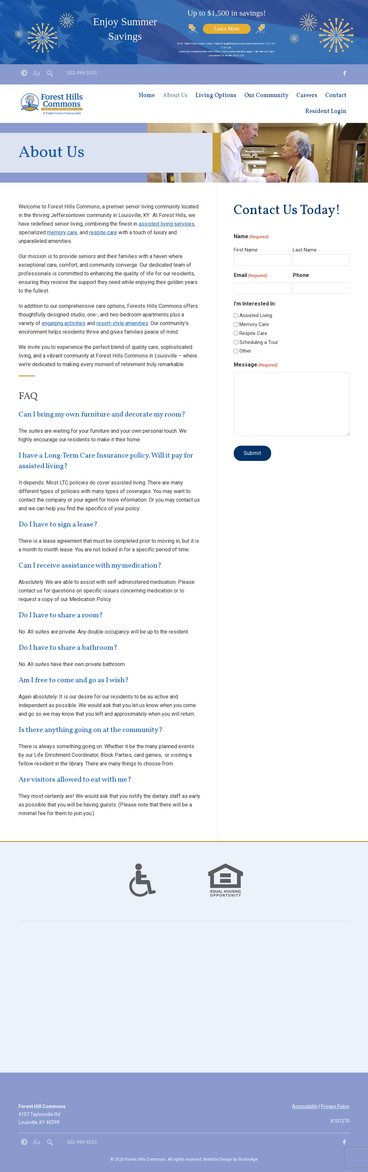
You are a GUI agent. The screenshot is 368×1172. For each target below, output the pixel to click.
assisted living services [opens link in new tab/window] (166, 224)
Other (245, 351)
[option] (142, 880)
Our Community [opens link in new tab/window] (266, 95)
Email (250, 275)
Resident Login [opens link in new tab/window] (325, 111)
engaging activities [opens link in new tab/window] (64, 323)
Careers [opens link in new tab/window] (306, 95)
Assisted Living (255, 315)
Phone (301, 275)
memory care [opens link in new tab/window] (62, 232)
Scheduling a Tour (258, 342)
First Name (246, 250)
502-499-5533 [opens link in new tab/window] (82, 73)
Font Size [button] (36, 73)
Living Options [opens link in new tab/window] (216, 95)
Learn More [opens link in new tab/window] (226, 28)
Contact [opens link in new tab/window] (335, 95)
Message (255, 365)
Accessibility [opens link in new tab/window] (305, 1106)
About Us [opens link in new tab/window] (175, 95)
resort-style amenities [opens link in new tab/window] (122, 323)
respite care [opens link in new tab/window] (103, 232)
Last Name (305, 250)
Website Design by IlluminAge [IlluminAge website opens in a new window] (230, 1159)
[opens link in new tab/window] (345, 74)
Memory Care (254, 324)
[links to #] (142, 888)
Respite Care (253, 333)
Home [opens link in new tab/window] (147, 95)
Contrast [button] (24, 73)
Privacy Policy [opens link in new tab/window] (335, 1106)
